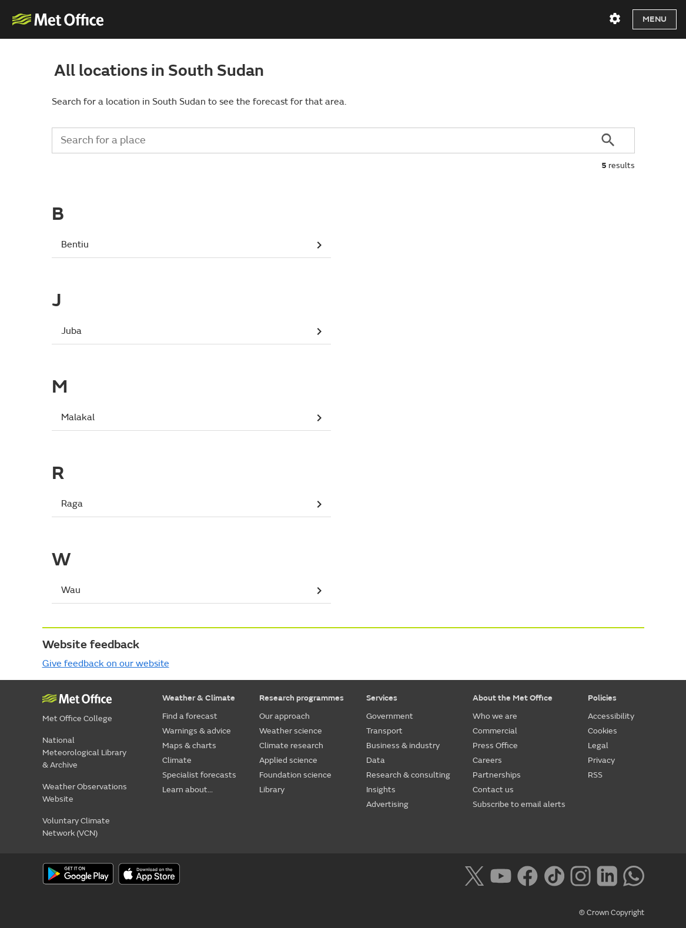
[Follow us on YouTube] (500, 874)
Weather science (290, 731)
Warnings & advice (196, 731)
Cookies (602, 731)
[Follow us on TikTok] (554, 874)
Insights (381, 790)
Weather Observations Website (84, 793)
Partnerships (497, 775)
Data (375, 760)
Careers (487, 760)
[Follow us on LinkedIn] (607, 874)
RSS (595, 775)
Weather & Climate (198, 698)
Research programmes (301, 698)
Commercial (495, 731)
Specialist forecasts (199, 775)
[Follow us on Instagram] (580, 874)
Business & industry (403, 746)
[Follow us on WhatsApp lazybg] (633, 874)
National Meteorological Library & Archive (84, 752)
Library (272, 790)
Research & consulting (408, 775)
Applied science (288, 760)
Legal (598, 746)
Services (381, 698)
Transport (384, 731)
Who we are (495, 716)
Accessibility (611, 716)
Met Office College (77, 718)
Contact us (493, 790)
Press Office (495, 746)
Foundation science (295, 775)
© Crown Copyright (611, 912)
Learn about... (187, 790)
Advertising (387, 804)
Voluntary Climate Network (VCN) (76, 827)
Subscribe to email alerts (519, 804)
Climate (177, 760)
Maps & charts (189, 746)
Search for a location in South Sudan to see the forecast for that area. (199, 102)
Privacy (601, 760)
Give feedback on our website (105, 663)
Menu (655, 19)
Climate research (291, 746)
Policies (602, 698)
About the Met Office (513, 698)
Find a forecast (189, 716)
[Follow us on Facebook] (527, 874)
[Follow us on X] (474, 874)
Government (389, 716)
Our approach (284, 716)
